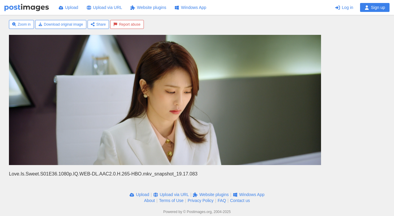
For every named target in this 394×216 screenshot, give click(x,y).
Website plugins (148, 7)
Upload (68, 7)
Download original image (60, 24)
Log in (344, 7)
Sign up (375, 7)
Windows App (190, 7)
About (149, 200)
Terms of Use (171, 200)
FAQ (222, 200)
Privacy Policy (201, 200)
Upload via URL (104, 7)
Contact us (240, 200)
